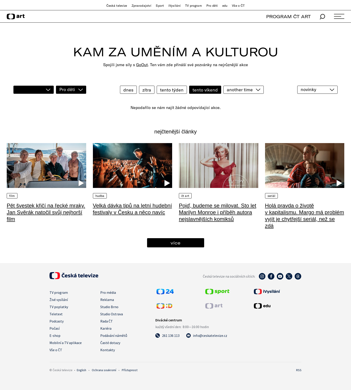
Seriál (272, 196)
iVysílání (174, 6)
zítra (146, 90)
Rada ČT (106, 321)
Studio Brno (109, 307)
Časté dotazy (110, 342)
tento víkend (205, 90)
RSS (299, 370)
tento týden (172, 90)
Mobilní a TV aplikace (65, 342)
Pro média (108, 292)
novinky (308, 89)
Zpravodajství (142, 6)
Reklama (107, 299)
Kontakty (107, 350)
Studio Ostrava (111, 314)
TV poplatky (58, 307)
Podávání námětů (113, 335)
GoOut (142, 64)
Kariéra (105, 328)
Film (12, 196)
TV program (193, 6)
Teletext (56, 314)
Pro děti (212, 6)
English (81, 370)
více (175, 243)
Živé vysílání (58, 299)
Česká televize (116, 6)
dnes (128, 90)
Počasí (54, 328)
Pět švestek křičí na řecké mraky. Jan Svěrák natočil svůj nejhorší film (46, 212)
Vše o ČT (238, 6)
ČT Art (185, 196)
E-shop (54, 335)
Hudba (100, 196)
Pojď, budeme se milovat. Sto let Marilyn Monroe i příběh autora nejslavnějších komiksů (217, 212)
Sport (160, 6)
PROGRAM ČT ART (288, 16)
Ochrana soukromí (104, 370)
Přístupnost (129, 370)
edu (224, 6)
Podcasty (56, 321)
